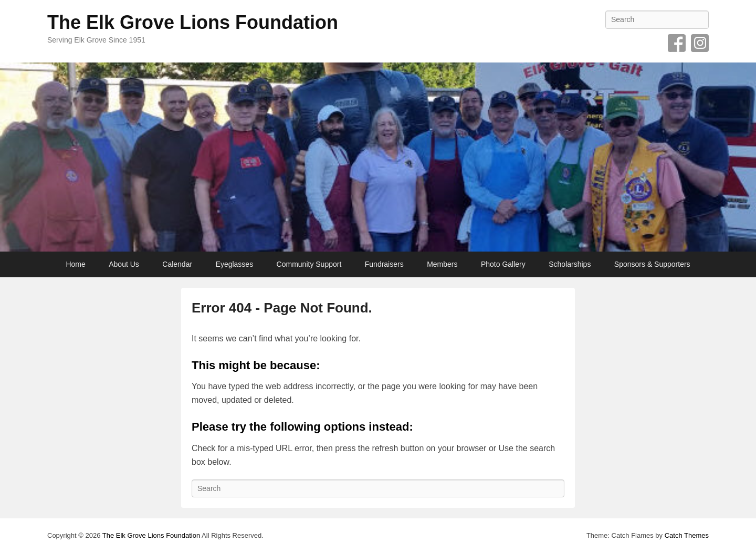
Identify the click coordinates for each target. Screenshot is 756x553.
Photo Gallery (503, 264)
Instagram (700, 43)
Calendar (177, 264)
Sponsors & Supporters (652, 264)
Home (75, 264)
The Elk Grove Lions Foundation (192, 22)
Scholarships (570, 264)
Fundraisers (384, 264)
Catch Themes (687, 535)
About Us (124, 264)
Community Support (309, 264)
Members (442, 264)
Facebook (677, 43)
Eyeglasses (235, 264)
